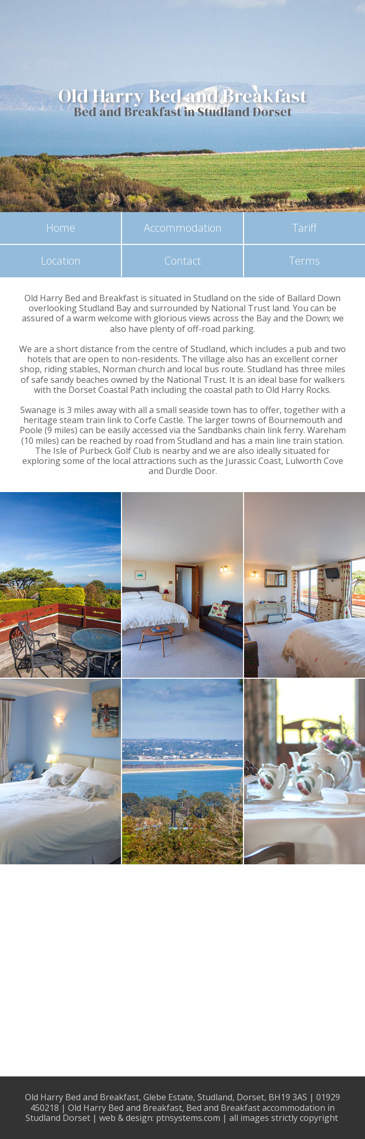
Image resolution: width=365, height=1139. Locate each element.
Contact (182, 260)
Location (61, 260)
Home (60, 228)
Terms (304, 260)
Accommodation (183, 228)
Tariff (304, 228)
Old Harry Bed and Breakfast (182, 96)
